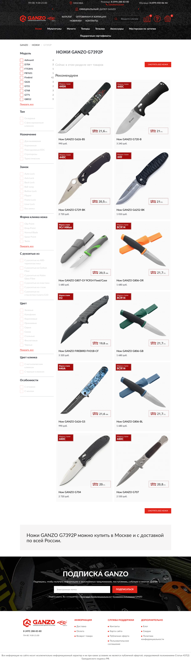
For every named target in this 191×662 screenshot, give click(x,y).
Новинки (76, 21)
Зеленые (28, 310)
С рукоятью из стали (35, 287)
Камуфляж (30, 314)
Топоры (85, 29)
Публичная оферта (119, 636)
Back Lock (29, 182)
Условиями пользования (124, 597)
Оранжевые (30, 323)
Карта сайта (116, 631)
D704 (27, 64)
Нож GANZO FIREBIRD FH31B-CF (79, 351)
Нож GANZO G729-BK (72, 210)
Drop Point (30, 228)
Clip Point (29, 224)
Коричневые (30, 319)
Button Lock (30, 191)
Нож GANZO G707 (127, 492)
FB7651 (28, 73)
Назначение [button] (28, 134)
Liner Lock (29, 204)
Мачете (71, 29)
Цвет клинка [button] (28, 357)
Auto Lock (29, 174)
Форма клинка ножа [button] (33, 217)
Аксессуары (117, 29)
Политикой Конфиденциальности (95, 597)
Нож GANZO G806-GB (129, 351)
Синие (27, 332)
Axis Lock (29, 178)
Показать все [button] (26, 104)
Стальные (29, 336)
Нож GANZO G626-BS (72, 139)
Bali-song (29, 187)
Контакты (91, 21)
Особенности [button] (29, 380)
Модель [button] (25, 53)
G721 (27, 86)
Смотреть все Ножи (158, 64)
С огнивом (29, 387)
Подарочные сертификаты (95, 36)
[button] (115, 4)
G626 (27, 82)
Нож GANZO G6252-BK (130, 210)
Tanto (27, 241)
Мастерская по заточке (142, 29)
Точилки (100, 29)
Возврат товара (84, 636)
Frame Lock (30, 200)
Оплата (80, 631)
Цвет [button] (23, 303)
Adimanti (29, 60)
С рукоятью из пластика (36, 283)
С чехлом (29, 391)
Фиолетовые (30, 341)
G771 (27, 95)
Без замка (29, 209)
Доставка (81, 626)
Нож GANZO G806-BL (129, 421)
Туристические (32, 159)
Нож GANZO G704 (70, 492)
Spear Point (30, 237)
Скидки (147, 631)
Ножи (38, 29)
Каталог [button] (67, 17)
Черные (28, 345)
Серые (27, 327)
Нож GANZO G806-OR (130, 280)
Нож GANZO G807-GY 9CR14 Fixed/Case (83, 280)
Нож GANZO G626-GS (72, 421)
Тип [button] (22, 111)
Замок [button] (24, 167)
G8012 (27, 99)
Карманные (30, 146)
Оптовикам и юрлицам (91, 17)
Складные (29, 118)
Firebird (28, 78)
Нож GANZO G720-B (128, 139)
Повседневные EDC (34, 150)
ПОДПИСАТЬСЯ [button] (125, 589)
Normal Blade (31, 232)
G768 (27, 91)
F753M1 (28, 69)
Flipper (27, 196)
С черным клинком (34, 372)
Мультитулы (54, 29)
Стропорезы (30, 154)
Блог (145, 626)
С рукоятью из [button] (29, 253)
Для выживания (32, 141)
